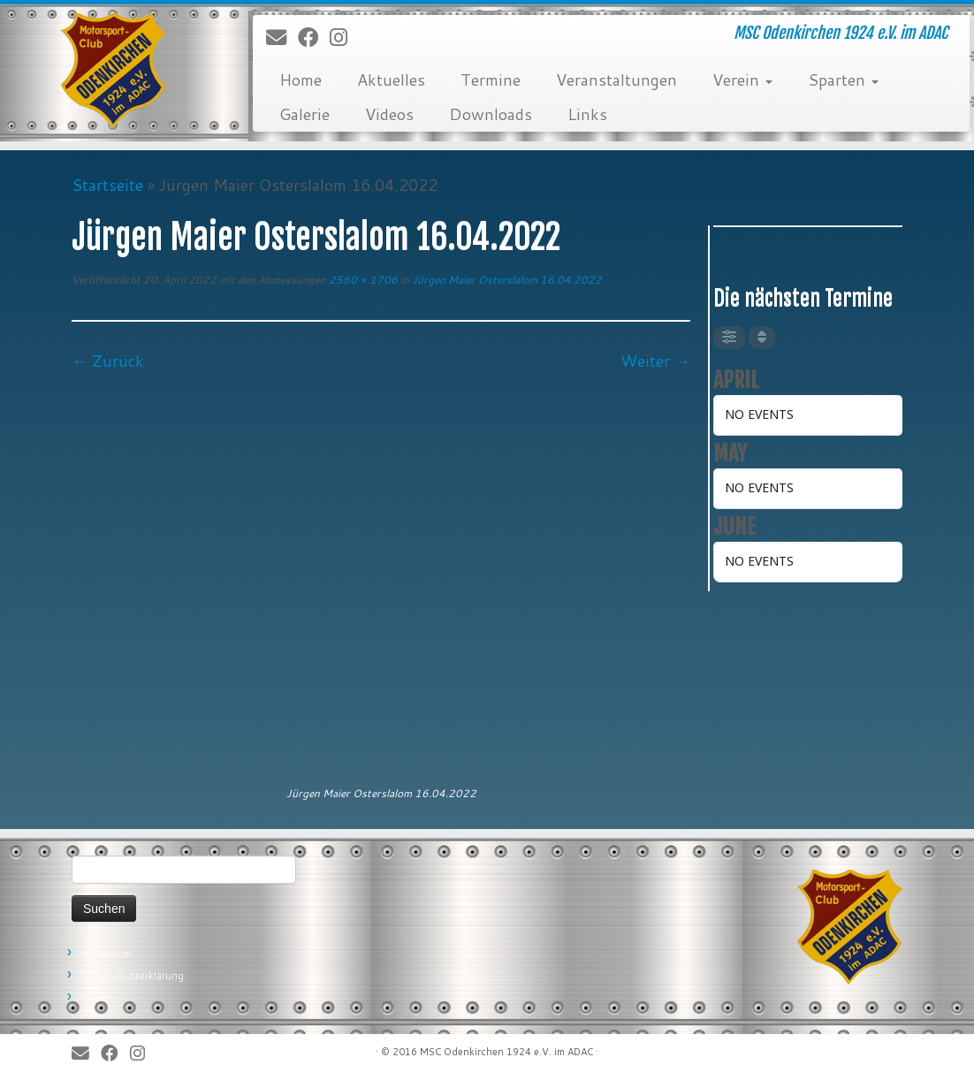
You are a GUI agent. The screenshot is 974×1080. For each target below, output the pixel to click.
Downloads (490, 114)
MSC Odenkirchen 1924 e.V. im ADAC (506, 1052)
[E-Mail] (282, 38)
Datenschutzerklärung (132, 976)
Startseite (107, 184)
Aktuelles (391, 79)
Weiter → (655, 360)
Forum (95, 998)
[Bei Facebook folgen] (314, 38)
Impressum (106, 954)
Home (300, 79)
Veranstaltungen (616, 79)
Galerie (304, 114)
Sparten (843, 79)
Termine (490, 79)
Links (587, 114)
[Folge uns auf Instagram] (344, 38)
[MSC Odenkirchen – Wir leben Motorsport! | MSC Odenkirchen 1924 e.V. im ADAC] (114, 70)
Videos (389, 114)
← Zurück (108, 360)
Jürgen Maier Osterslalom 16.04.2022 (505, 279)
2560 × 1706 (362, 279)
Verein (742, 79)
